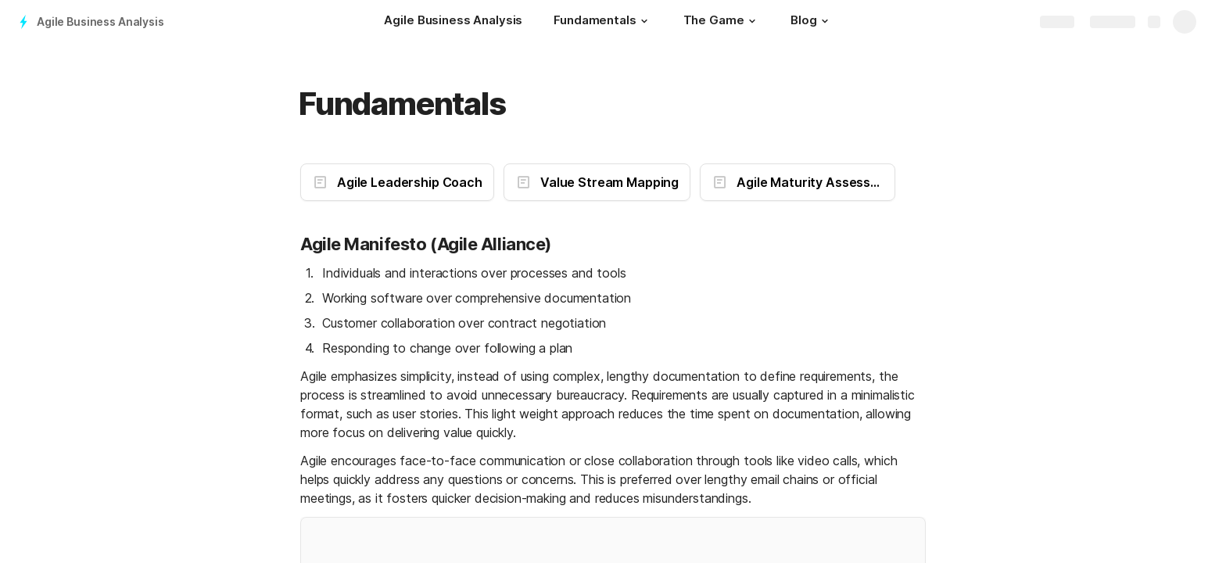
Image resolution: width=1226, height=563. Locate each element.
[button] (644, 21)
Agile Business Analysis (100, 21)
